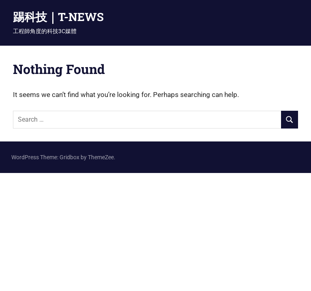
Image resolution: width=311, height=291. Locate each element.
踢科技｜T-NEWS (58, 16)
